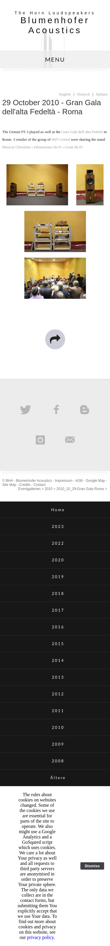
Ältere (58, 777)
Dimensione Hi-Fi (47, 147)
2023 (58, 526)
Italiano (102, 94)
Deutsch (83, 94)
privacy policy (40, 937)
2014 (58, 660)
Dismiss (92, 866)
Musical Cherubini (16, 147)
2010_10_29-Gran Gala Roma (80, 489)
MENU (55, 59)
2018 (58, 593)
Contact (39, 485)
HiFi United (61, 139)
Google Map (95, 481)
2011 (58, 710)
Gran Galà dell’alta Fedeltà (82, 132)
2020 (58, 560)
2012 (58, 694)
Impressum (63, 481)
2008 (58, 761)
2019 (58, 576)
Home (58, 509)
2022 (58, 543)
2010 (49, 489)
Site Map (9, 485)
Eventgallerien (29, 489)
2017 (58, 610)
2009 (58, 744)
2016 (58, 627)
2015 (58, 643)
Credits (25, 485)
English (65, 94)
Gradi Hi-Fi (74, 147)
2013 (58, 677)
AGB (78, 481)
